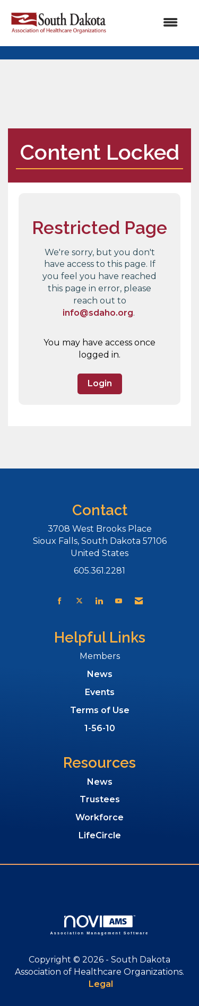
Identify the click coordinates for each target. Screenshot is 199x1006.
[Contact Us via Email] (138, 601)
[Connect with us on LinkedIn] (99, 601)
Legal (101, 984)
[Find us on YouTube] (118, 601)
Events (100, 692)
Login (100, 383)
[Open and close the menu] (149, 23)
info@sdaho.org (98, 313)
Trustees (100, 799)
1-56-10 (99, 728)
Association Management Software (99, 925)
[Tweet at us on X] (79, 601)
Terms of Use (99, 710)
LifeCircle (100, 835)
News (100, 674)
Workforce (99, 817)
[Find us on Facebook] (59, 601)
